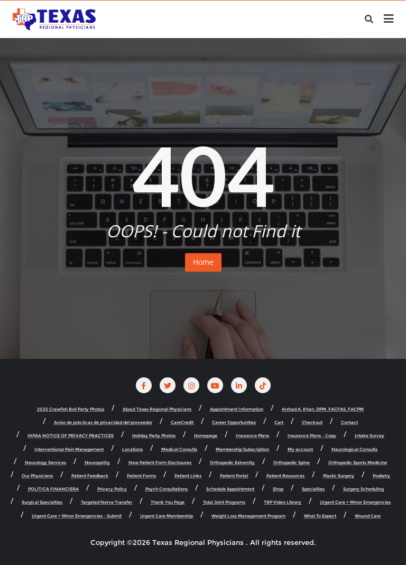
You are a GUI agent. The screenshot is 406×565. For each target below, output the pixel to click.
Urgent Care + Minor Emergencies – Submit (77, 516)
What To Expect (320, 516)
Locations (132, 449)
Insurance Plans (252, 435)
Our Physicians (37, 476)
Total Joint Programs (224, 502)
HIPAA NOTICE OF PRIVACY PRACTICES (70, 435)
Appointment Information (236, 409)
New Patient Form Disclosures (159, 462)
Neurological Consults (354, 449)
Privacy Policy (112, 489)
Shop (278, 489)
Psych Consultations (166, 489)
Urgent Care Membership (166, 516)
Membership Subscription (242, 449)
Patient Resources (285, 476)
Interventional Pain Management (69, 449)
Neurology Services (45, 462)
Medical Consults (179, 449)
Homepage (205, 435)
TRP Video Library (282, 502)
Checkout (312, 422)
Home (203, 262)
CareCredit (182, 422)
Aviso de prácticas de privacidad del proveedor (103, 422)
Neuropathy (97, 462)
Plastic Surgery (338, 476)
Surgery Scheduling (363, 489)
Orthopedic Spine (291, 462)
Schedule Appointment (230, 489)
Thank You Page (167, 502)
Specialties (313, 489)
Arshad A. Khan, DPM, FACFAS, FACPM (323, 409)
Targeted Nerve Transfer (106, 502)
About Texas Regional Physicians (157, 409)
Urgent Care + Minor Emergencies (355, 502)
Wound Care (368, 516)
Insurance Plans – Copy (312, 435)
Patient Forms (141, 476)
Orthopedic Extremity (232, 462)
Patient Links (187, 476)
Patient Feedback (89, 476)
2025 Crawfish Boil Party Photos (70, 409)
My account (300, 449)
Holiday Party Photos (154, 435)
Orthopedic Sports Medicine (357, 462)
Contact (349, 422)
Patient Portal (234, 476)
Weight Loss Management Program (248, 516)
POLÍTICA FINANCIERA (53, 489)
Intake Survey (369, 435)
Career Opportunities (234, 422)
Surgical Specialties (42, 502)
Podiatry (381, 476)
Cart (278, 422)
